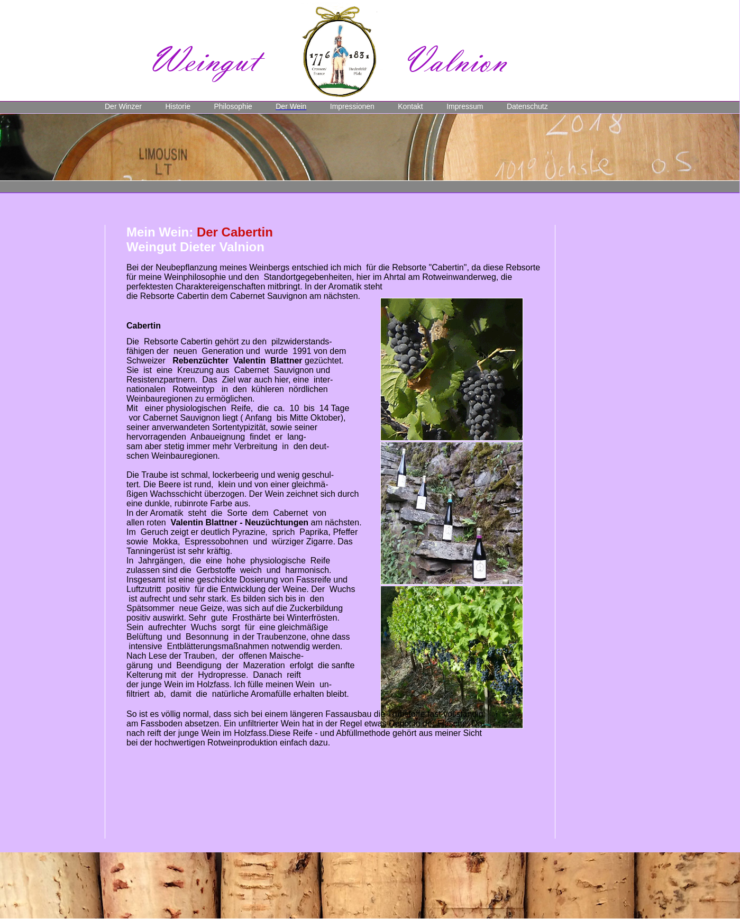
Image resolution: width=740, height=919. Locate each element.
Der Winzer (123, 106)
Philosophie (233, 106)
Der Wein (291, 106)
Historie (177, 106)
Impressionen (352, 106)
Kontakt (410, 106)
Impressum (464, 106)
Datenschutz (527, 106)
